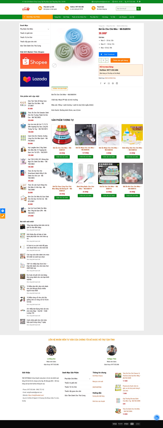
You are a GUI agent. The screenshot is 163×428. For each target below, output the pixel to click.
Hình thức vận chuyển (99, 401)
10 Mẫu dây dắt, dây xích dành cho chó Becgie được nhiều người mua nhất (37, 288)
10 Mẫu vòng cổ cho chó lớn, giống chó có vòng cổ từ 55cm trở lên (38, 299)
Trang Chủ (57, 12)
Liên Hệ (132, 12)
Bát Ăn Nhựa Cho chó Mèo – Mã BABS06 (85, 149)
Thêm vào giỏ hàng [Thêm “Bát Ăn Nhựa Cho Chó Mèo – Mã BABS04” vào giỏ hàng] (109, 157)
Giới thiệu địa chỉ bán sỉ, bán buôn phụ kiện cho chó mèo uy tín (37, 236)
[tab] (59, 89)
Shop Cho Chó (110, 26)
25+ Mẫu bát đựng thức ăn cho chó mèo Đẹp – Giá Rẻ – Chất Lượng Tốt (38, 311)
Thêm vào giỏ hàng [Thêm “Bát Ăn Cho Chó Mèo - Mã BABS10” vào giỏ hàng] (109, 195)
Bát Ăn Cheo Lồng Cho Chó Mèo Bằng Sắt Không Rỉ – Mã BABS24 (62, 189)
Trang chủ (101, 26)
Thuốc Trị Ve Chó (26, 37)
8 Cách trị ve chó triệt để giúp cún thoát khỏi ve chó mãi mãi (37, 246)
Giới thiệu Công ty (98, 376)
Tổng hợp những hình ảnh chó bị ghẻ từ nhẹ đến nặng (38, 226)
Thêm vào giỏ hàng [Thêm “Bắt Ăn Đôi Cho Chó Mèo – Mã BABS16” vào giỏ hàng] (132, 195)
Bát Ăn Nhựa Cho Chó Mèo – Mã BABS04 (109, 149)
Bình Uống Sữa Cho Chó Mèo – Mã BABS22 (132, 149)
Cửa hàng (105, 12)
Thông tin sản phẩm (60, 88)
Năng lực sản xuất (98, 381)
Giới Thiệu (66, 12)
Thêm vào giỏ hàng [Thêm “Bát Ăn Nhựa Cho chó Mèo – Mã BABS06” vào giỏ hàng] (85, 156)
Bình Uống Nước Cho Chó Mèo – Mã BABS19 (85, 188)
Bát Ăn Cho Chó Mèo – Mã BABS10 (109, 188)
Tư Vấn (113, 12)
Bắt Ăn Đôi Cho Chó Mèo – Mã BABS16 (132, 188)
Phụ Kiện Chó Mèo (26, 29)
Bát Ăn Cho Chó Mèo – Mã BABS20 (62, 149)
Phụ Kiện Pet (94, 12)
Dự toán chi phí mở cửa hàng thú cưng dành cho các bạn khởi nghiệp (38, 277)
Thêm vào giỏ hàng (120, 60)
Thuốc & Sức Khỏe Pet (80, 12)
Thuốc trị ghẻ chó (26, 33)
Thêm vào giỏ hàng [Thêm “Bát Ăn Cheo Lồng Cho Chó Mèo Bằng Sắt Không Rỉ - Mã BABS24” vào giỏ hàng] (62, 197)
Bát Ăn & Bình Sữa (122, 26)
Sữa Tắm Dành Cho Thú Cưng (30, 46)
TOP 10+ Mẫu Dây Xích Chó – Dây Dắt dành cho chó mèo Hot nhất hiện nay (38, 266)
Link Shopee (123, 12)
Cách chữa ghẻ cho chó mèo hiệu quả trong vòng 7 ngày (37, 321)
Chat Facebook (109, 54)
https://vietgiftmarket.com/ (36, 395)
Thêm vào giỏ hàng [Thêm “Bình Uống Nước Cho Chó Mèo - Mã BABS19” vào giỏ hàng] (85, 195)
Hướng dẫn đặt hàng (98, 396)
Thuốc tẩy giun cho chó (28, 42)
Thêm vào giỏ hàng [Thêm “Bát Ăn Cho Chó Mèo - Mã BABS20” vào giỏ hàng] (62, 157)
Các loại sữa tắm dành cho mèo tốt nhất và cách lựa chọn (38, 256)
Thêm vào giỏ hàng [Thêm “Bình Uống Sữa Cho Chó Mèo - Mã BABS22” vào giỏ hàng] (132, 157)
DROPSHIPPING (97, 387)
